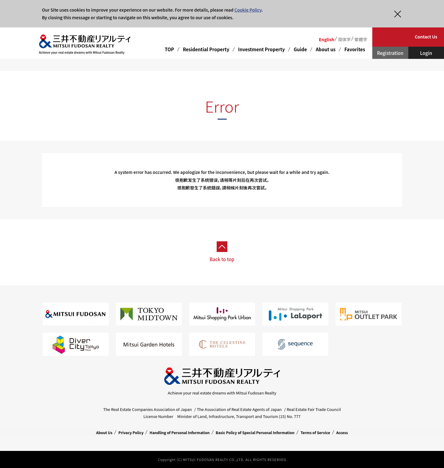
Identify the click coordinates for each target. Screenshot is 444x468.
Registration (390, 53)
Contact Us (426, 37)
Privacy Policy (130, 432)
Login (426, 53)
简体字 (344, 39)
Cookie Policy (248, 10)
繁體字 (360, 39)
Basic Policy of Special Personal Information (255, 432)
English (326, 39)
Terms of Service (315, 432)
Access (342, 432)
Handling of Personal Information (180, 432)
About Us (104, 432)
